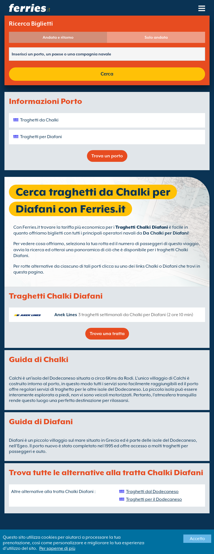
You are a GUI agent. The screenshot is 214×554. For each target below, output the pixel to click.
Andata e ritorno (58, 37)
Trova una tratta (107, 333)
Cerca (107, 74)
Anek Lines (65, 314)
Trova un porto (107, 155)
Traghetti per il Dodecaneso (154, 499)
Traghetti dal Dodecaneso (152, 491)
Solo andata (156, 37)
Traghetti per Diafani (41, 136)
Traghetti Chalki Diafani (141, 227)
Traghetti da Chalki (39, 120)
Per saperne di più (57, 548)
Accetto (197, 538)
